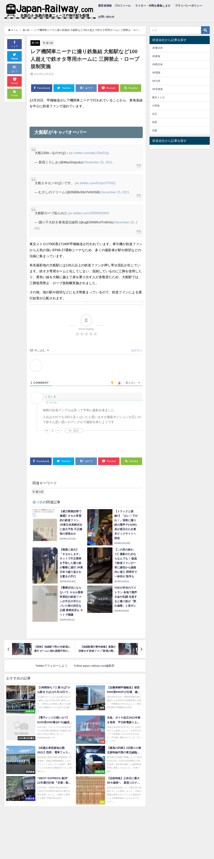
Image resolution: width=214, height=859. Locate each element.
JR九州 (156, 81)
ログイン (136, 350)
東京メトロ (158, 97)
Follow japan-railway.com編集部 (94, 665)
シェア (14, 43)
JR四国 (156, 72)
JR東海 (156, 56)
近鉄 (154, 122)
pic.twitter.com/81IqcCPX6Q (95, 183)
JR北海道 (157, 89)
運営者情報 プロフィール (114, 5)
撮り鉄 (35, 42)
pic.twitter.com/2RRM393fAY (89, 213)
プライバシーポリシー (188, 5)
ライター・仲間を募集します (153, 5)
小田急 (156, 105)
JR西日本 (157, 64)
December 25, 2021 (98, 162)
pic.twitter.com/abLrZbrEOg (89, 152)
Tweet (14, 56)
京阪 (154, 130)
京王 (154, 114)
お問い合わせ (106, 16)
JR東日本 (157, 48)
